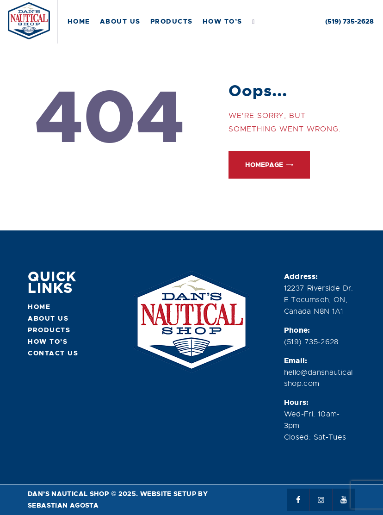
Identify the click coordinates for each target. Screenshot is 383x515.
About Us (48, 318)
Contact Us (53, 353)
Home (39, 307)
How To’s (48, 341)
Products (49, 330)
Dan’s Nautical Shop (68, 494)
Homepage (264, 165)
